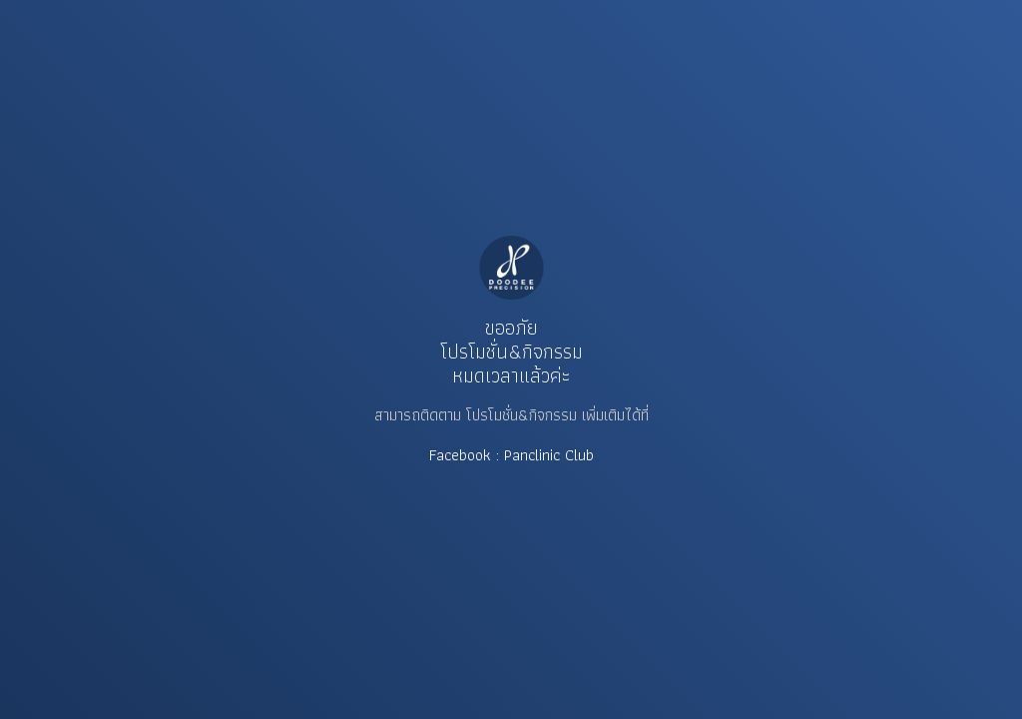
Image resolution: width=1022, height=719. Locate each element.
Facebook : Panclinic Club (511, 454)
